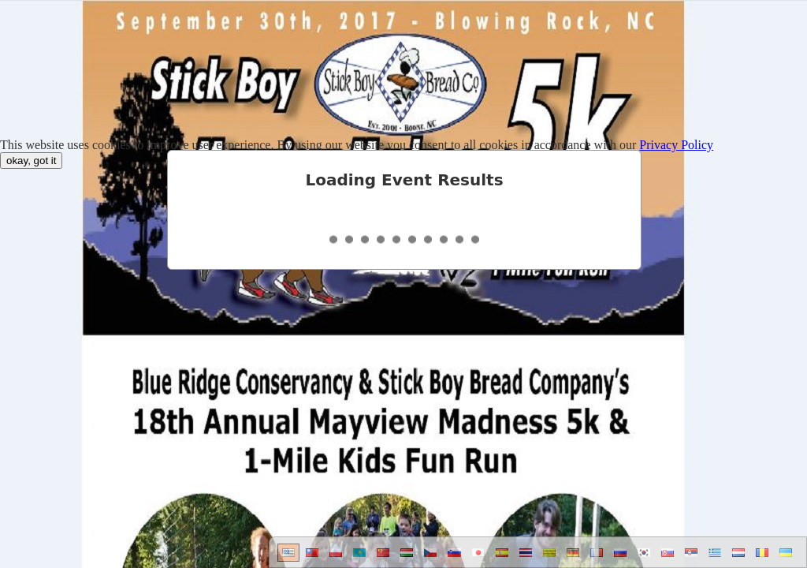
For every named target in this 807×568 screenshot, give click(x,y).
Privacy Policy (676, 144)
